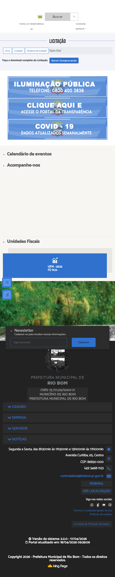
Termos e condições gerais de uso (92, 510)
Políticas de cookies (101, 514)
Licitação (18, 50)
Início (7, 50)
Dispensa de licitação (37, 50)
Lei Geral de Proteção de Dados (92, 524)
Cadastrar (83, 342)
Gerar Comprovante (64, 60)
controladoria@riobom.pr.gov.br (82, 476)
